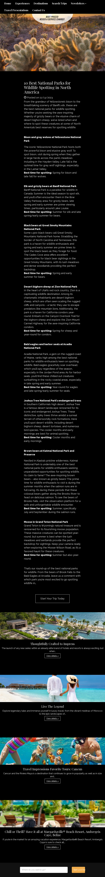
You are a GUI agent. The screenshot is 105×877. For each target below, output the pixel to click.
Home (7, 3)
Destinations (41, 3)
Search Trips (59, 3)
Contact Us (38, 10)
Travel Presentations (16, 10)
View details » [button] (52, 656)
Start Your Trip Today (52, 598)
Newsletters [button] (78, 3)
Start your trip (79, 870)
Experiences (22, 3)
